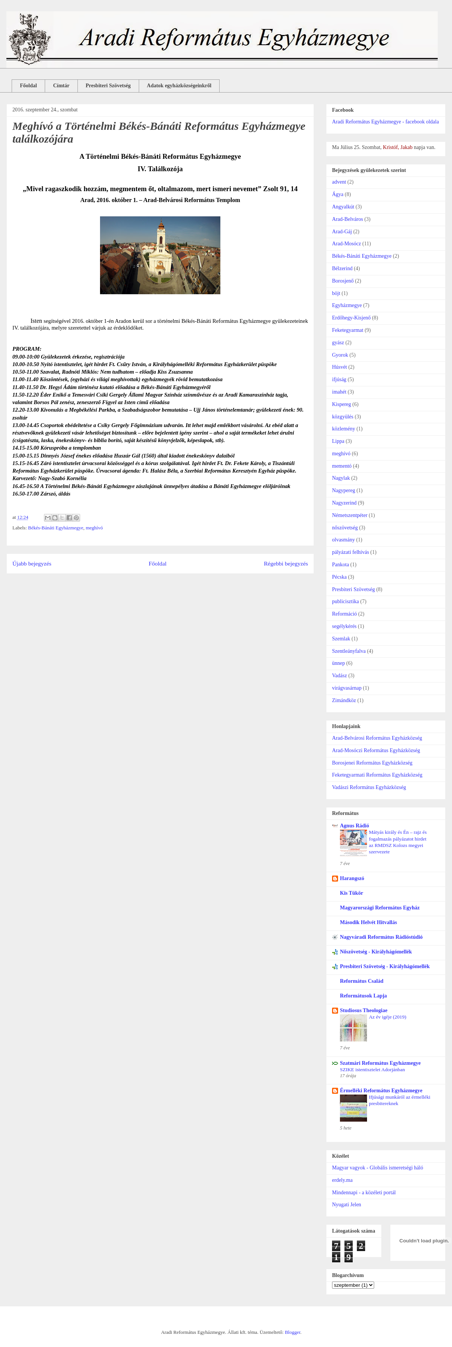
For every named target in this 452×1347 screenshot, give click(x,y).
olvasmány (343, 540)
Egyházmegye (347, 305)
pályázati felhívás (350, 552)
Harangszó (352, 878)
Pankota (340, 564)
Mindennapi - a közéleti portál (364, 1192)
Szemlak (341, 639)
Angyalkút (343, 207)
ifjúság (339, 379)
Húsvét (339, 367)
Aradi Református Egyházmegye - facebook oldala (385, 122)
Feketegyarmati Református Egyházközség (377, 775)
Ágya (337, 194)
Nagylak (341, 478)
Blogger (292, 1332)
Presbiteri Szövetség (108, 85)
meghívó (94, 528)
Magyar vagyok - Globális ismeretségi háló (377, 1168)
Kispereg (341, 404)
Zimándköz (344, 700)
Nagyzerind (344, 503)
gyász (338, 342)
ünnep (338, 663)
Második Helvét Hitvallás (368, 922)
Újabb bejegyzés (31, 563)
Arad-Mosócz (346, 243)
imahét (339, 392)
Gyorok (340, 355)
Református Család (362, 981)
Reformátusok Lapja (363, 996)
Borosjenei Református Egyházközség (372, 763)
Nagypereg (343, 490)
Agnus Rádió (354, 826)
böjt (336, 293)
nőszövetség (345, 528)
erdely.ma (342, 1180)
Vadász (339, 675)
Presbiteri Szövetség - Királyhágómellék (385, 966)
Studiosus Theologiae (363, 1010)
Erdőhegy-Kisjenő (351, 318)
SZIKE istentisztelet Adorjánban (372, 1069)
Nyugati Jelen (346, 1204)
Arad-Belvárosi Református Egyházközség (377, 738)
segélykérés (344, 626)
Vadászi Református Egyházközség (369, 787)
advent (339, 182)
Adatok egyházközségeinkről (179, 85)
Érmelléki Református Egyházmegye (381, 1090)
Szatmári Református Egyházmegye (380, 1063)
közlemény (343, 429)
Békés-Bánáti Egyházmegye (55, 528)
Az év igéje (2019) (387, 1017)
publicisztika (345, 601)
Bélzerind (342, 268)
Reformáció (344, 614)
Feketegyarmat (347, 330)
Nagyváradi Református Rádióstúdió (381, 937)
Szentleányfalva (349, 651)
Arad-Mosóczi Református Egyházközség (376, 750)
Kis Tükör (351, 893)
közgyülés (342, 417)
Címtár (61, 85)
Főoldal (28, 85)
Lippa (338, 441)
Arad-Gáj (342, 231)
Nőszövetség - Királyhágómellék (376, 952)
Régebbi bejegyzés (286, 563)
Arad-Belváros (347, 219)
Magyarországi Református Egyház (380, 908)
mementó (342, 466)
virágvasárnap (347, 688)
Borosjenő (343, 281)
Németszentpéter (349, 515)
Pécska (339, 577)
